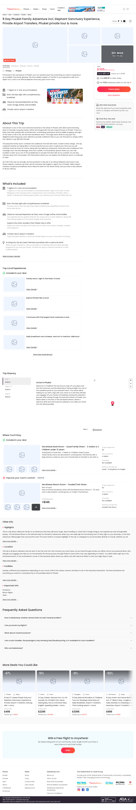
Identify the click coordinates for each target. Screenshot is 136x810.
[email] (124, 21)
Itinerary (23, 66)
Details (36, 66)
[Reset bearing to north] (130, 386)
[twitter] (121, 21)
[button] (17, 381)
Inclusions (15, 66)
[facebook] (118, 21)
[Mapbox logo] (97, 430)
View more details (49, 470)
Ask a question (114, 95)
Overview (6, 66)
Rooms (30, 66)
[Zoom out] (130, 383)
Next (85, 429)
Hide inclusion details (11, 256)
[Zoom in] (130, 380)
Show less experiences (42, 354)
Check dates (114, 89)
